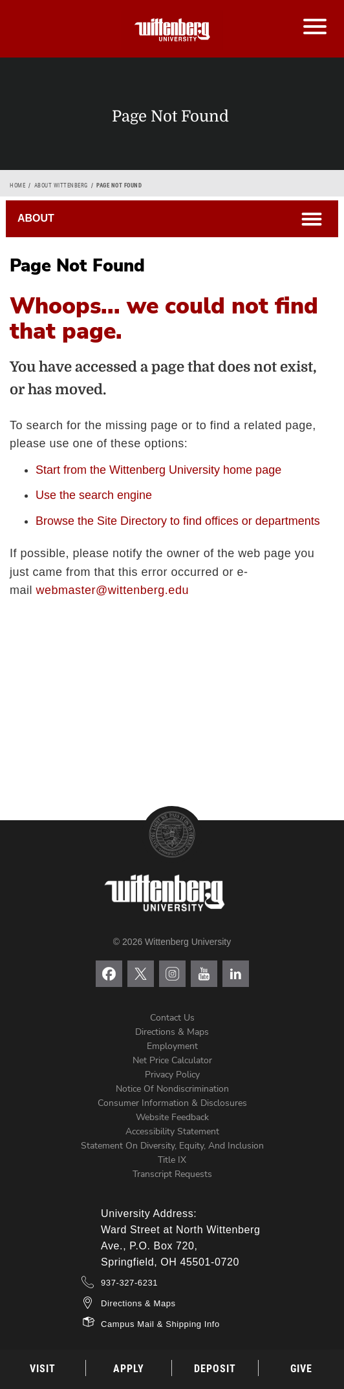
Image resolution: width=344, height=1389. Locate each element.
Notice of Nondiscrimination (172, 1089)
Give (301, 1368)
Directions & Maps (172, 1032)
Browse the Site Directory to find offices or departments (178, 520)
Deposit (215, 1368)
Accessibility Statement (172, 1131)
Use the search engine (94, 495)
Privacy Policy (172, 1074)
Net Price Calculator (172, 1060)
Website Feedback (172, 1117)
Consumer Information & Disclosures (172, 1103)
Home (17, 185)
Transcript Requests (172, 1174)
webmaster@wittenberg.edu (112, 590)
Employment (172, 1046)
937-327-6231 (129, 1283)
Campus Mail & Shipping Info (160, 1324)
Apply (128, 1368)
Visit (43, 1368)
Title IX (172, 1160)
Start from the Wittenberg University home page (158, 469)
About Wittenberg (61, 185)
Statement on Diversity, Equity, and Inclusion (172, 1146)
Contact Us (172, 1018)
